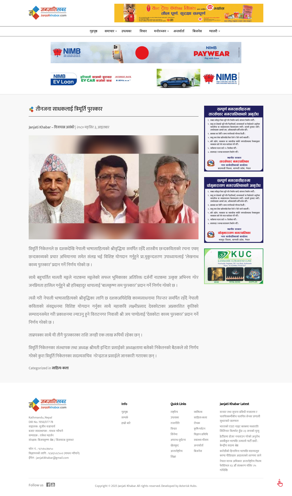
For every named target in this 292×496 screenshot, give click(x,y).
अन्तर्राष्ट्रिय (176, 451)
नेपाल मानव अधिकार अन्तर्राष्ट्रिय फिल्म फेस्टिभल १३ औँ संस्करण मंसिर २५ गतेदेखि (240, 466)
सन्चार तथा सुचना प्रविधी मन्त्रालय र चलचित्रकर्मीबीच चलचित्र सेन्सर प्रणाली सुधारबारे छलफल (240, 416)
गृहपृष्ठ (93, 31)
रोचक (197, 423)
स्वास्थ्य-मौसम (201, 440)
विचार (143, 31)
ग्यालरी (213, 31)
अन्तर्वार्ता (178, 31)
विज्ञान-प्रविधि (201, 434)
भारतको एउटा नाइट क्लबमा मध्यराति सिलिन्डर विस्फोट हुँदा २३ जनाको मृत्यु (239, 429)
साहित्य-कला (60, 368)
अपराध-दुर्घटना (178, 440)
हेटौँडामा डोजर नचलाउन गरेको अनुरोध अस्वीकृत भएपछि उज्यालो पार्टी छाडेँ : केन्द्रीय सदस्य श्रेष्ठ (240, 441)
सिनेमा (174, 434)
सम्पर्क (124, 417)
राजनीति (175, 423)
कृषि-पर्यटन (199, 428)
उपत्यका (126, 31)
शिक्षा (173, 456)
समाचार (109, 31)
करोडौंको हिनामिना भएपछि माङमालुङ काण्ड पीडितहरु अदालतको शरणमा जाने (240, 453)
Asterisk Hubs (187, 486)
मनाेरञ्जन (160, 31)
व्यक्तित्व (198, 412)
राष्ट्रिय (174, 412)
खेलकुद (175, 445)
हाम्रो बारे (126, 423)
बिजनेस (197, 31)
